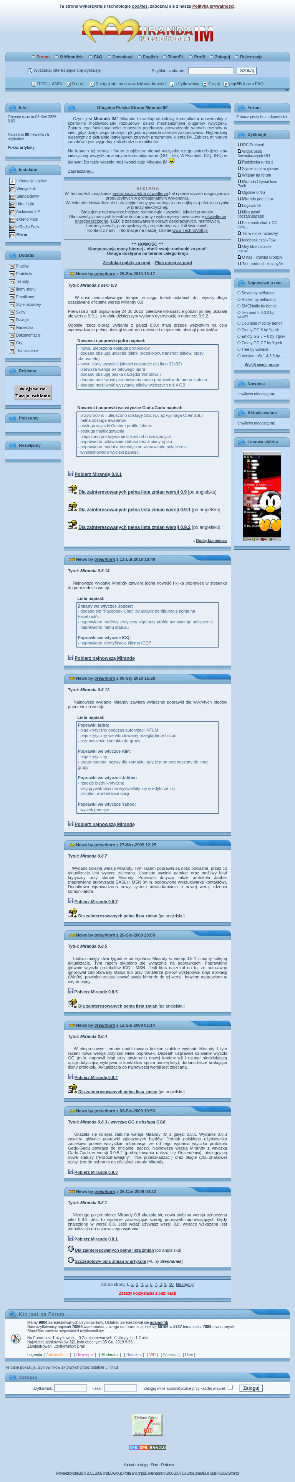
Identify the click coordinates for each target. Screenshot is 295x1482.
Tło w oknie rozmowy (257, 233)
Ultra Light (21, 204)
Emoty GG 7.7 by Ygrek (259, 343)
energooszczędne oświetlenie (140, 193)
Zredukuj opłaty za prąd (126, 262)
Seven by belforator (256, 293)
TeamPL (173, 57)
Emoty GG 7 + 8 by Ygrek (261, 336)
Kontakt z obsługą (135, 1465)
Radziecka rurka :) (255, 162)
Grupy (211, 83)
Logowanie (248, 205)
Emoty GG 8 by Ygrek (258, 330)
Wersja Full (22, 189)
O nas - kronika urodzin (259, 257)
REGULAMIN (46, 83)
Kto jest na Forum (42, 1314)
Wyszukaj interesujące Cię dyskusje (64, 70)
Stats (154, 1465)
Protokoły (20, 274)
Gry (15, 343)
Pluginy (19, 266)
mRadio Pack (24, 227)
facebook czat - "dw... (257, 240)
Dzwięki (19, 320)
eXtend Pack (23, 219)
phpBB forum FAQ (244, 83)
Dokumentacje (25, 335)
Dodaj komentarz (211, 541)
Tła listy (19, 281)
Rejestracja (249, 57)
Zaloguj (220, 57)
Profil (197, 57)
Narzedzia (21, 327)
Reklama (167, 1465)
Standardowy (24, 196)
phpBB (78, 1473)
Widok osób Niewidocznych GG (253, 153)
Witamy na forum (254, 175)
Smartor (233, 1473)
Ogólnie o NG (251, 192)
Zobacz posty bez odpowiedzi (261, 117)
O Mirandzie (69, 57)
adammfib (159, 1322)
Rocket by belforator (256, 299)
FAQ (95, 57)
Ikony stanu (22, 289)
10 (171, 1284)
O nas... (76, 83)
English (148, 57)
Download (120, 57)
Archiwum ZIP (24, 212)
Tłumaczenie (23, 351)
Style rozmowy (25, 304)
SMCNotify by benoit (257, 306)
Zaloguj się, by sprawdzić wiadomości (128, 83)
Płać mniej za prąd (173, 262)
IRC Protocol (250, 145)
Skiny (17, 312)
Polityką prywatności (213, 6)
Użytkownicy (184, 83)
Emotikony (21, 297)
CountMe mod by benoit (259, 323)
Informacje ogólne (28, 181)
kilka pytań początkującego (250, 214)
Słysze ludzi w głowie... (259, 169)
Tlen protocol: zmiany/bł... (261, 264)
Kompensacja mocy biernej (115, 248)
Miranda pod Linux (255, 199)
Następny (185, 1284)
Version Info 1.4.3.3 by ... (260, 356)
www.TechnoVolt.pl (190, 230)
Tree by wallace (252, 349)
